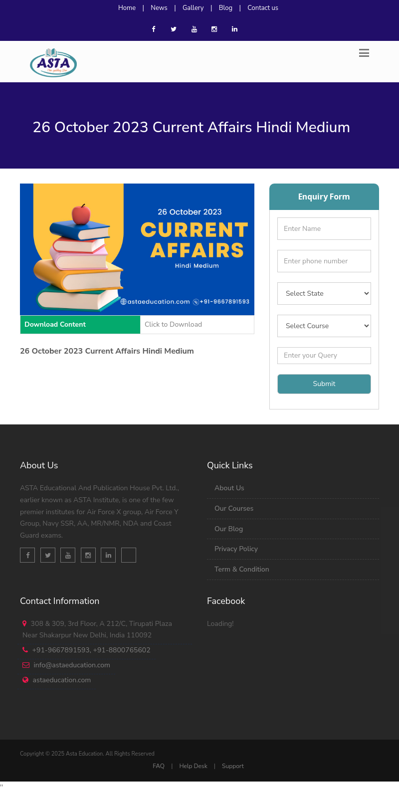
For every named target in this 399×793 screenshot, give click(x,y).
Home (127, 7)
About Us (229, 488)
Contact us (262, 7)
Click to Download (173, 324)
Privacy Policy (236, 549)
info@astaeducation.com (72, 665)
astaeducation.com (62, 680)
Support (233, 766)
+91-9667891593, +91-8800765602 (91, 650)
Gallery (193, 7)
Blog (225, 7)
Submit (324, 384)
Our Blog (228, 529)
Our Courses (233, 508)
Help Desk (193, 766)
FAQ (159, 766)
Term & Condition (241, 569)
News (159, 7)
